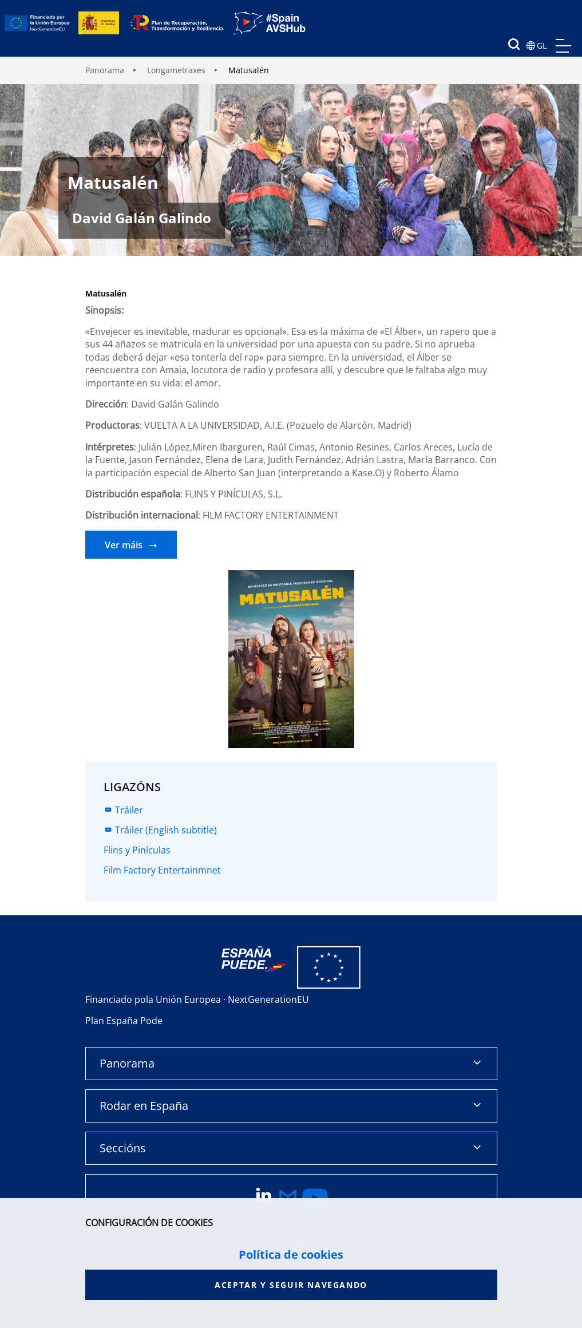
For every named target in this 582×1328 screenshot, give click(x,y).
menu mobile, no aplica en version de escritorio (563, 46)
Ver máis (123, 545)
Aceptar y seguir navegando (291, 1284)
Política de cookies (291, 1255)
